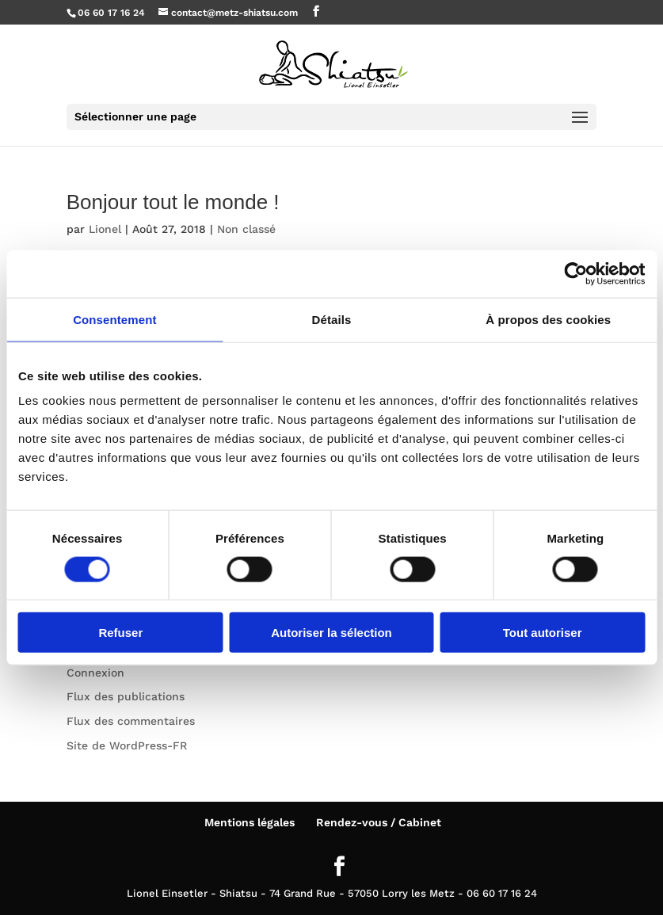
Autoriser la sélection (331, 632)
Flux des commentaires (131, 721)
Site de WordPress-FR (127, 745)
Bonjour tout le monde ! (173, 202)
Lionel (105, 229)
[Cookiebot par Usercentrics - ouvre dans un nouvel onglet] (575, 273)
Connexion (95, 672)
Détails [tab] (332, 319)
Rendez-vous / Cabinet (378, 822)
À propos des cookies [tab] (548, 319)
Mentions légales (249, 822)
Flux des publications (126, 696)
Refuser (120, 632)
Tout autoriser (542, 632)
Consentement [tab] (114, 319)
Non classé (246, 229)
